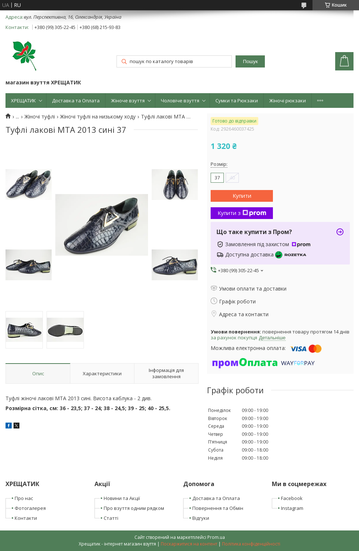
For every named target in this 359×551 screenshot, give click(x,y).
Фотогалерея (30, 508)
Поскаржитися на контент (189, 544)
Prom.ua (216, 537)
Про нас (24, 498)
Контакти (26, 518)
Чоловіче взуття (180, 100)
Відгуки (200, 518)
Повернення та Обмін (217, 508)
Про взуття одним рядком (134, 508)
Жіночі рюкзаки (287, 100)
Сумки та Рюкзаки (236, 100)
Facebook (292, 498)
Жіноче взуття (128, 100)
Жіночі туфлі (40, 116)
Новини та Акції (122, 498)
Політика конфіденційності (251, 544)
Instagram (292, 508)
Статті (111, 518)
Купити (242, 195)
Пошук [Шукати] (250, 61)
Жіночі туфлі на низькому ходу (98, 116)
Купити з (242, 212)
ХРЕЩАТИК (23, 100)
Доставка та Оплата (76, 100)
